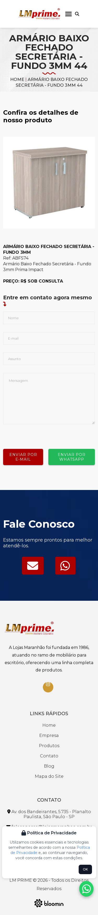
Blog (49, 766)
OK (85, 869)
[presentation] (43, 434)
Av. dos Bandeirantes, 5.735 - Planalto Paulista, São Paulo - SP (49, 814)
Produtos (49, 745)
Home (17, 79)
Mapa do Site (49, 776)
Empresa (49, 735)
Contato (49, 755)
